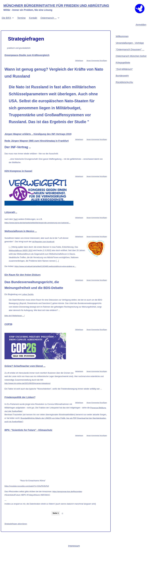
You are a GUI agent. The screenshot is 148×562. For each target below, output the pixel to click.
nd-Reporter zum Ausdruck (43, 249)
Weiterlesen (79, 63)
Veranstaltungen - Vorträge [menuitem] (130, 46)
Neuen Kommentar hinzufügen (97, 63)
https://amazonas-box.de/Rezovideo (67, 499)
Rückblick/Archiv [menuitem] (124, 87)
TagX (16, 227)
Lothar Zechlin (28, 302)
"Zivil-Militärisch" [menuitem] (124, 73)
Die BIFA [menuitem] (6, 20)
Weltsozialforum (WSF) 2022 (21, 258)
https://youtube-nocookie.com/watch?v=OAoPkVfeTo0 (28, 493)
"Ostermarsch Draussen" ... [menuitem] (130, 53)
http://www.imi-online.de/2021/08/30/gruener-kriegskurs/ (28, 391)
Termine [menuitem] (21, 20)
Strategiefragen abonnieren (16, 531)
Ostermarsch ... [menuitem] (49, 20)
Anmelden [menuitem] (141, 27)
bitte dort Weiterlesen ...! (15, 323)
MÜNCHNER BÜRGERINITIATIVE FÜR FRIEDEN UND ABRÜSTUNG (58, 6)
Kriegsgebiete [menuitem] (123, 66)
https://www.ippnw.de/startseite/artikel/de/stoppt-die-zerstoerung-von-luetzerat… (39, 230)
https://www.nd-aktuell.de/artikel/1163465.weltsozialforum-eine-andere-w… (46, 274)
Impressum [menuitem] (74, 553)
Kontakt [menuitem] (33, 20)
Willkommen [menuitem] (122, 39)
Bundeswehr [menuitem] (122, 80)
